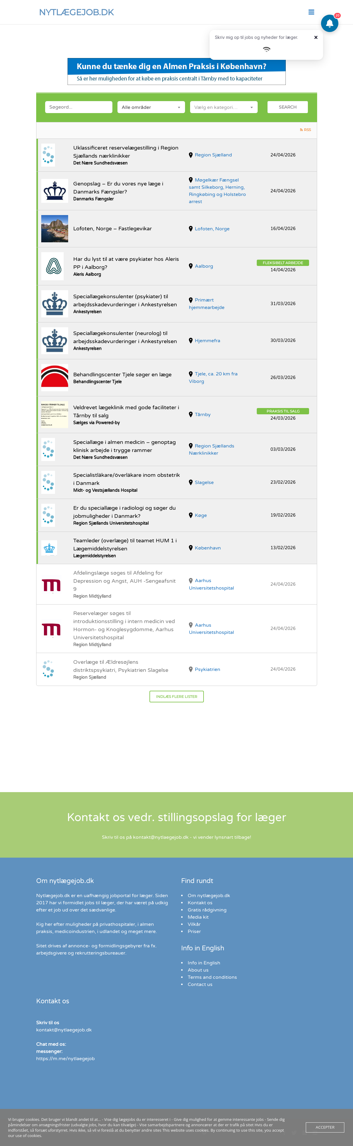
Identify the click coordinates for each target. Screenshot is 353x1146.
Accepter (325, 1127)
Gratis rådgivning (207, 910)
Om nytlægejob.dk (209, 896)
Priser (194, 932)
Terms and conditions (212, 977)
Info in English (204, 963)
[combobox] (151, 107)
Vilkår (194, 924)
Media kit (198, 917)
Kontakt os (200, 903)
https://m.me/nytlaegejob (65, 1059)
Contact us (200, 984)
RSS (307, 129)
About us (198, 970)
